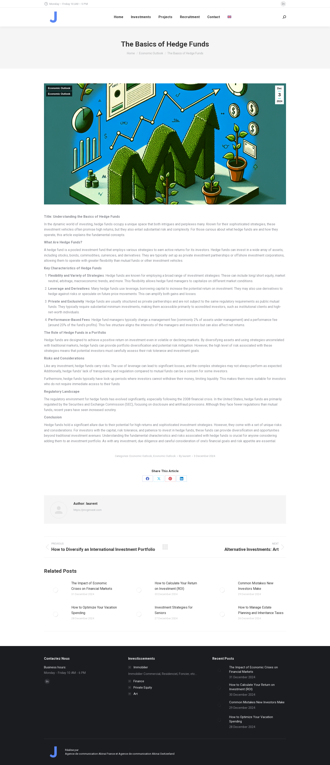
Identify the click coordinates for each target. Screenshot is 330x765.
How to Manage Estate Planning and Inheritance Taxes (260, 610)
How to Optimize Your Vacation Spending (94, 610)
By (185, 456)
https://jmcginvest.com (87, 509)
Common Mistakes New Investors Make (255, 586)
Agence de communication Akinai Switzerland (146, 753)
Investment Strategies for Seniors (174, 610)
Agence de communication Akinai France (90, 753)
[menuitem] (229, 17)
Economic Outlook (59, 88)
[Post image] (55, 590)
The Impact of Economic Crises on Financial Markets (91, 586)
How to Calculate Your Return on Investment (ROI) (176, 586)
